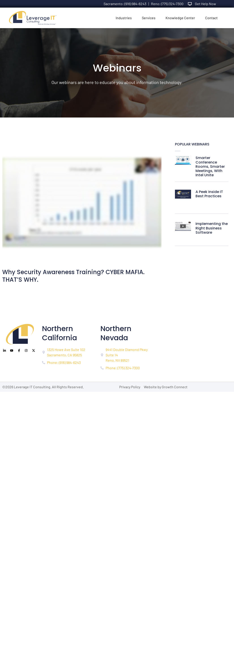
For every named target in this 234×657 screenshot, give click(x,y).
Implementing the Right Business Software (212, 228)
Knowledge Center (180, 18)
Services (148, 18)
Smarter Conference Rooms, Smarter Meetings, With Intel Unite (210, 166)
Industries (124, 18)
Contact (211, 18)
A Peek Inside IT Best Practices (209, 194)
